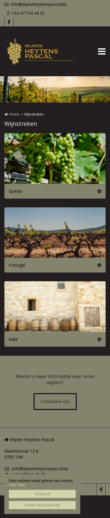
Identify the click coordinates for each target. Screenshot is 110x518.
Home (14, 114)
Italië (13, 339)
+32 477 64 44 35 (26, 13)
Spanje (15, 191)
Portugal (17, 265)
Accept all (42, 494)
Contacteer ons (55, 401)
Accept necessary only (42, 505)
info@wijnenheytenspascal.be (35, 4)
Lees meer (17, 485)
